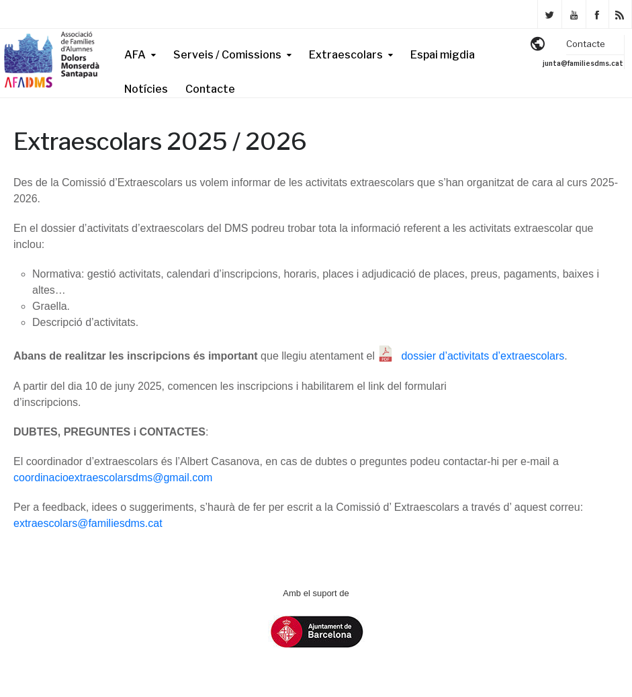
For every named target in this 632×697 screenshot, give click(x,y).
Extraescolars (346, 54)
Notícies (146, 89)
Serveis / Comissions (227, 54)
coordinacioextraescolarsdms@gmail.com (112, 477)
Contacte (210, 89)
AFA (135, 54)
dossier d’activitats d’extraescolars (482, 356)
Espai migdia (442, 54)
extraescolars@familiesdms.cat (88, 523)
